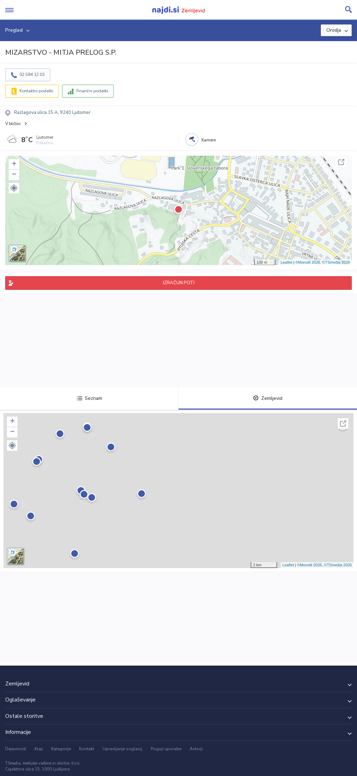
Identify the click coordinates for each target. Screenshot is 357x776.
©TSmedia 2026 (336, 262)
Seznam (89, 398)
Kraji (39, 749)
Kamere (209, 140)
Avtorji (196, 749)
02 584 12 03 (32, 74)
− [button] (14, 175)
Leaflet (286, 262)
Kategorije (61, 749)
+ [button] (14, 164)
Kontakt (86, 749)
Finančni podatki (92, 91)
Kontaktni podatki (36, 91)
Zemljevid (267, 398)
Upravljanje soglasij (122, 749)
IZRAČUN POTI (179, 283)
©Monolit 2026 (307, 262)
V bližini (13, 123)
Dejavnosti (15, 749)
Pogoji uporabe (166, 749)
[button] (14, 188)
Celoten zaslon (341, 162)
